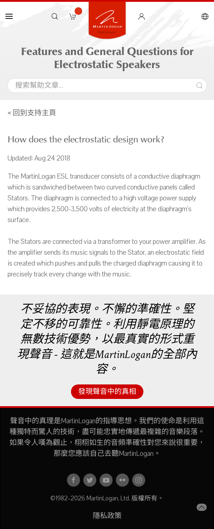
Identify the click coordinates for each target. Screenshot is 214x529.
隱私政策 (107, 516)
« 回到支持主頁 (32, 113)
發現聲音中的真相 (107, 391)
